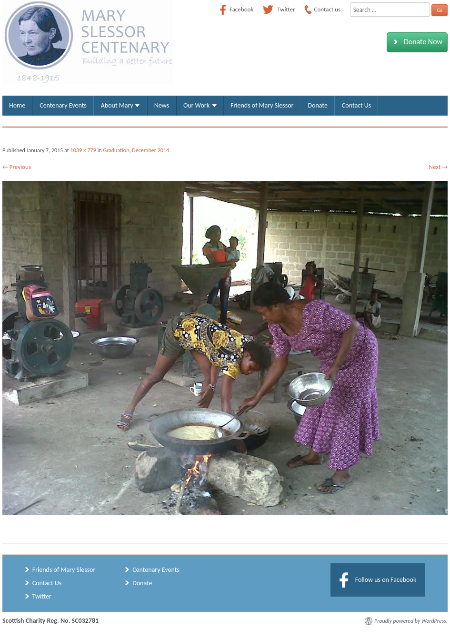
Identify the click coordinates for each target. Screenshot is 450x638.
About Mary (117, 105)
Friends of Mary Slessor (261, 105)
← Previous (16, 166)
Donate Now (416, 42)
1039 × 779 (83, 150)
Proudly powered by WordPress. (411, 621)
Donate (317, 105)
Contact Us (356, 105)
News (161, 105)
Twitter (41, 596)
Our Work (196, 105)
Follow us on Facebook (386, 580)
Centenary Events (63, 105)
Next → (438, 166)
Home (17, 105)
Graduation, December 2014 (136, 150)
